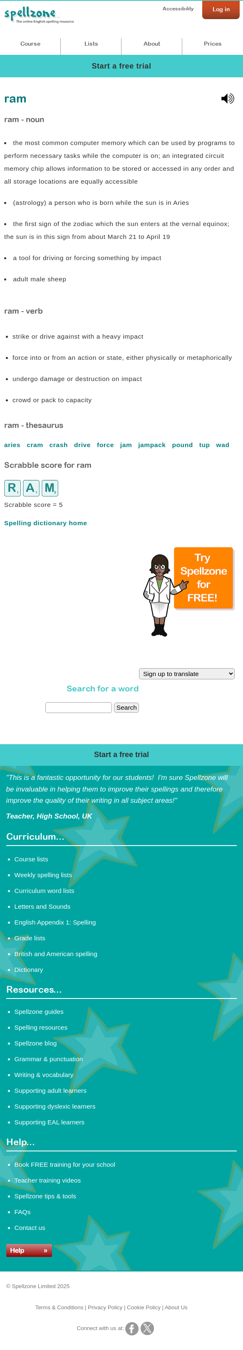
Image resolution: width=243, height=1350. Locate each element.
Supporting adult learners (51, 1090)
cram (36, 444)
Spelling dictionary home (45, 522)
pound (183, 444)
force (106, 444)
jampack (153, 444)
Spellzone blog (36, 1043)
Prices (213, 43)
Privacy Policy (105, 1307)
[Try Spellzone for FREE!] (189, 634)
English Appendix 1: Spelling (55, 922)
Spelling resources (41, 1027)
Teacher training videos (48, 1180)
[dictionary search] (78, 707)
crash (60, 444)
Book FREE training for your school (65, 1164)
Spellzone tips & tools (45, 1196)
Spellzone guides (39, 1011)
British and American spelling (56, 953)
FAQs (23, 1211)
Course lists (31, 859)
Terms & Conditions (59, 1307)
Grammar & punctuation (49, 1058)
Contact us (30, 1227)
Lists (91, 43)
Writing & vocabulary (44, 1074)
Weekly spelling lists (43, 874)
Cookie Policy (144, 1307)
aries (13, 444)
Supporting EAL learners (49, 1122)
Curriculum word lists (44, 890)
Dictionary (29, 969)
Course (30, 43)
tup (205, 444)
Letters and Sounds (43, 906)
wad (224, 444)
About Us (176, 1307)
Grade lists (30, 938)
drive (83, 444)
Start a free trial (121, 66)
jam (127, 444)
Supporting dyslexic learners (55, 1106)
